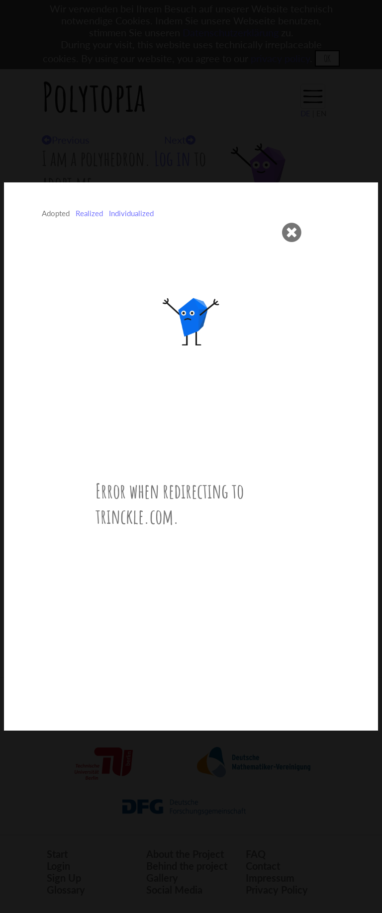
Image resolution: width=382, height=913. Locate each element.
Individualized (131, 213)
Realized (89, 213)
